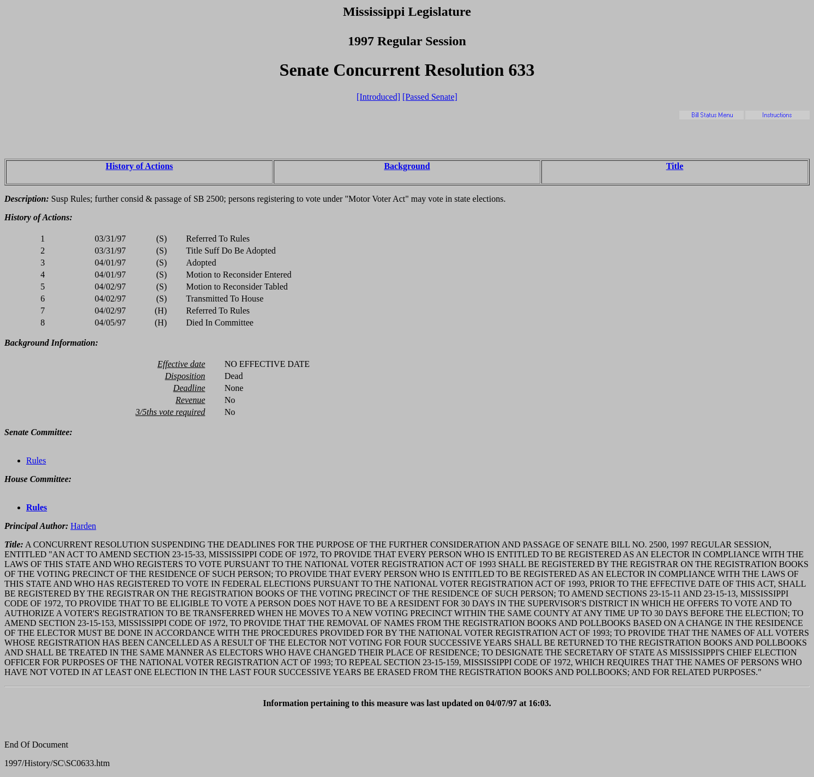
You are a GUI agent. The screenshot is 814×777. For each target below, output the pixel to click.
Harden (83, 526)
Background (407, 166)
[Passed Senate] (429, 96)
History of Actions (139, 166)
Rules (36, 460)
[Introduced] (378, 96)
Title (675, 166)
